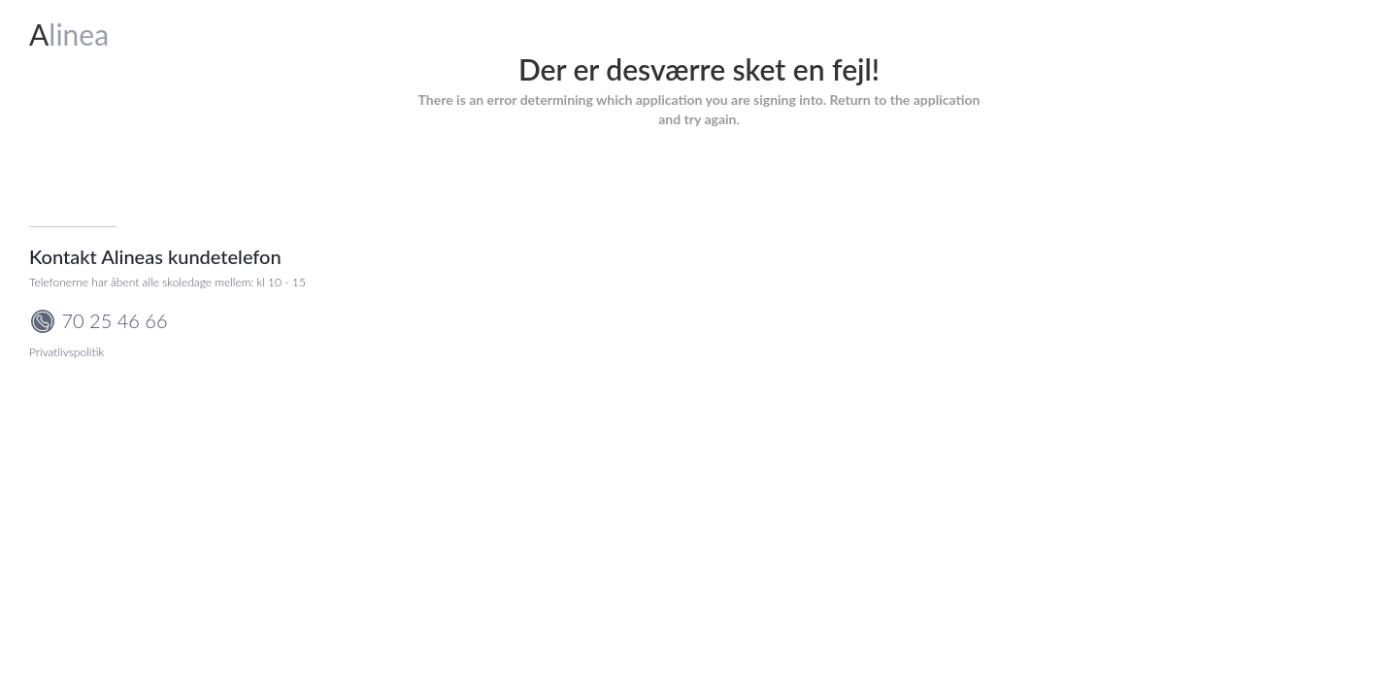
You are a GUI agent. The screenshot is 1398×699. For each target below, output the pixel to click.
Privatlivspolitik (66, 352)
